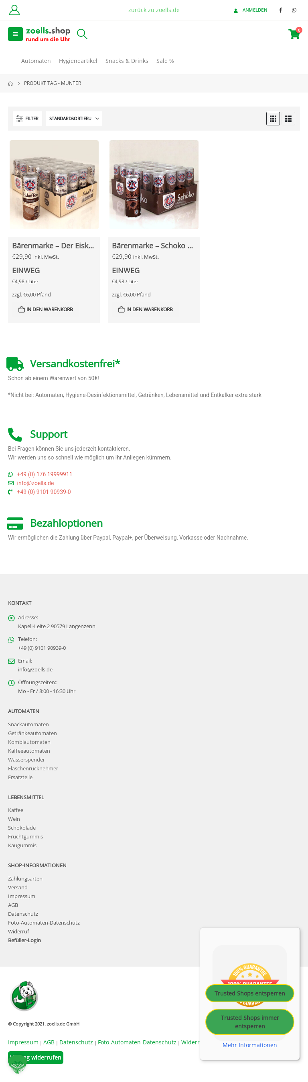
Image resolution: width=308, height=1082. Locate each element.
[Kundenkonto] (14, 10)
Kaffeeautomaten (29, 751)
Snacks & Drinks (126, 60)
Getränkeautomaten (32, 733)
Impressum (21, 896)
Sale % (165, 60)
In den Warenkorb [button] (49, 309)
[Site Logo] (48, 34)
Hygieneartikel (78, 60)
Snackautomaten (28, 724)
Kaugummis (22, 845)
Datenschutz (23, 914)
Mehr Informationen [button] (250, 1044)
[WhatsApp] (294, 10)
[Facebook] (280, 10)
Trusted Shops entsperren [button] (250, 993)
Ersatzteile (20, 777)
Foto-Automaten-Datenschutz (44, 922)
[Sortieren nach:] (74, 118)
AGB (13, 905)
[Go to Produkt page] (54, 184)
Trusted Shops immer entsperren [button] (250, 1021)
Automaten (36, 60)
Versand (18, 887)
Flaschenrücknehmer (33, 768)
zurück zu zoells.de (154, 10)
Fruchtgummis (25, 836)
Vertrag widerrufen (35, 1057)
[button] (15, 34)
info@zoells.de (35, 669)
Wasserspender (26, 759)
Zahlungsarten (25, 878)
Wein (14, 819)
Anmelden (249, 10)
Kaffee (15, 810)
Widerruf (18, 931)
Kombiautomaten (29, 742)
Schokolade (22, 827)
